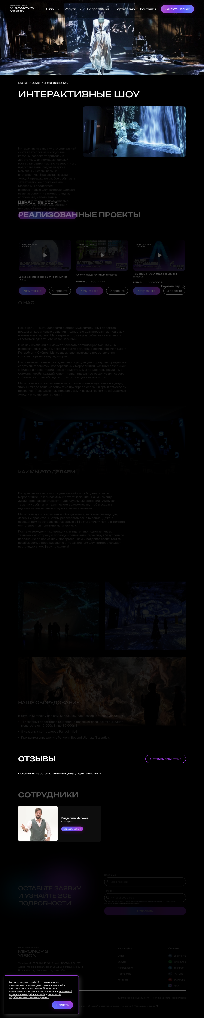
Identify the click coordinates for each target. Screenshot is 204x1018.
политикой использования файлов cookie (40, 993)
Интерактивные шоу (56, 82)
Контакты (148, 9)
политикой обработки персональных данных (35, 996)
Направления (98, 9)
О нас (52, 9)
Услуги (73, 9)
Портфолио (125, 9)
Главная (23, 82)
